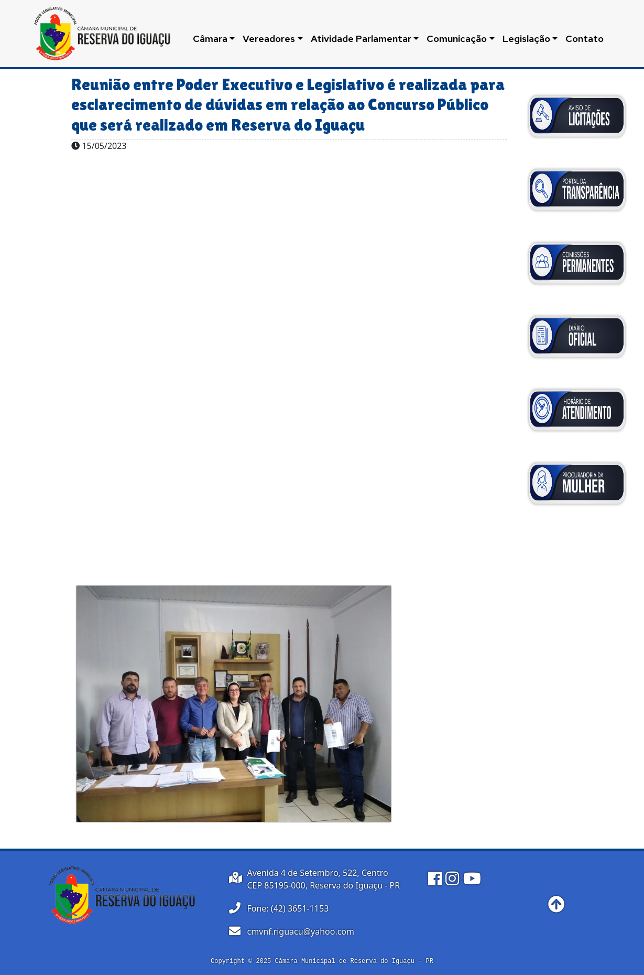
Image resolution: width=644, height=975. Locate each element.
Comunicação (457, 39)
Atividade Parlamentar (361, 39)
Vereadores (269, 39)
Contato (584, 39)
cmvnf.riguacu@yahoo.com (301, 931)
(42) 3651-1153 (300, 908)
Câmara (210, 39)
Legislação (526, 39)
